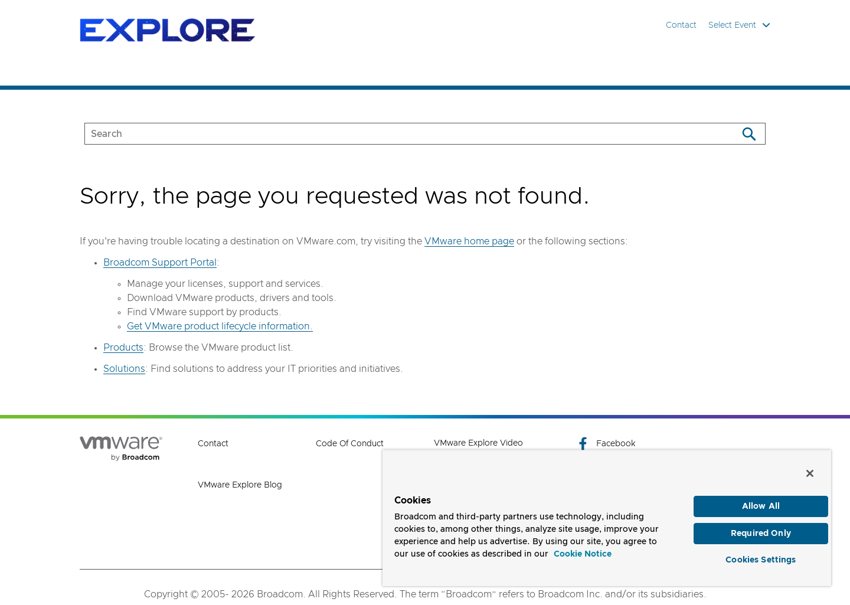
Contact (681, 25)
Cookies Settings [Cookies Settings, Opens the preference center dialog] (760, 560)
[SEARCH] (398, 133)
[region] (606, 518)
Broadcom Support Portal (160, 262)
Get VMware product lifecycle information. (220, 326)
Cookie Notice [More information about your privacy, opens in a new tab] (583, 554)
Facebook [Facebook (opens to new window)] (606, 443)
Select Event (739, 25)
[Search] (749, 133)
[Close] (810, 473)
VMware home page (469, 241)
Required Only (761, 533)
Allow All (761, 506)
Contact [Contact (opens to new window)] (213, 444)
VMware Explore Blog (240, 485)
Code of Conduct (350, 444)
